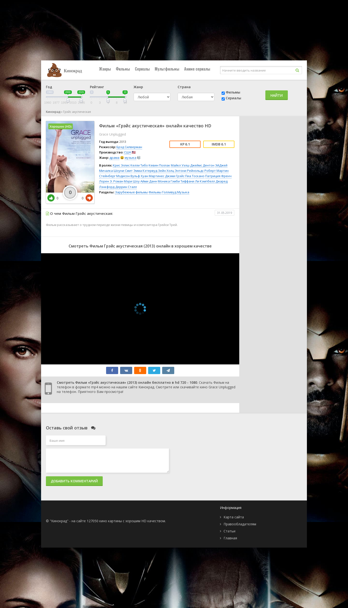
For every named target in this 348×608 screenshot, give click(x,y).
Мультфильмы (167, 69)
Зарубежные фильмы (131, 192)
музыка (130, 157)
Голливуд (169, 192)
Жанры (105, 69)
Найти (276, 95)
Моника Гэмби (169, 181)
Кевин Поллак (159, 165)
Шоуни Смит (123, 170)
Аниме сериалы (197, 69)
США (127, 152)
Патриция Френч (218, 176)
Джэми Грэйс (174, 176)
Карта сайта (234, 517)
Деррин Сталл (126, 187)
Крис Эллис (121, 165)
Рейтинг (97, 87)
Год (49, 87)
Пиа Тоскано (194, 176)
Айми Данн (148, 181)
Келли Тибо (139, 165)
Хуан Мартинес (152, 176)
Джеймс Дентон (202, 165)
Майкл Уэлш (180, 165)
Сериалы (142, 69)
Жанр (138, 87)
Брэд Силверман (129, 147)
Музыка (183, 192)
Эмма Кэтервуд (145, 170)
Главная (230, 538)
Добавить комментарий (74, 481)
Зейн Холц (166, 170)
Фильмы (123, 69)
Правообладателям (240, 524)
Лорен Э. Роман (111, 181)
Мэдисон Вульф (128, 176)
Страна (184, 87)
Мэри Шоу (132, 181)
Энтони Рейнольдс (189, 170)
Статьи (229, 531)
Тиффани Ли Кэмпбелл (198, 181)
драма (114, 157)
